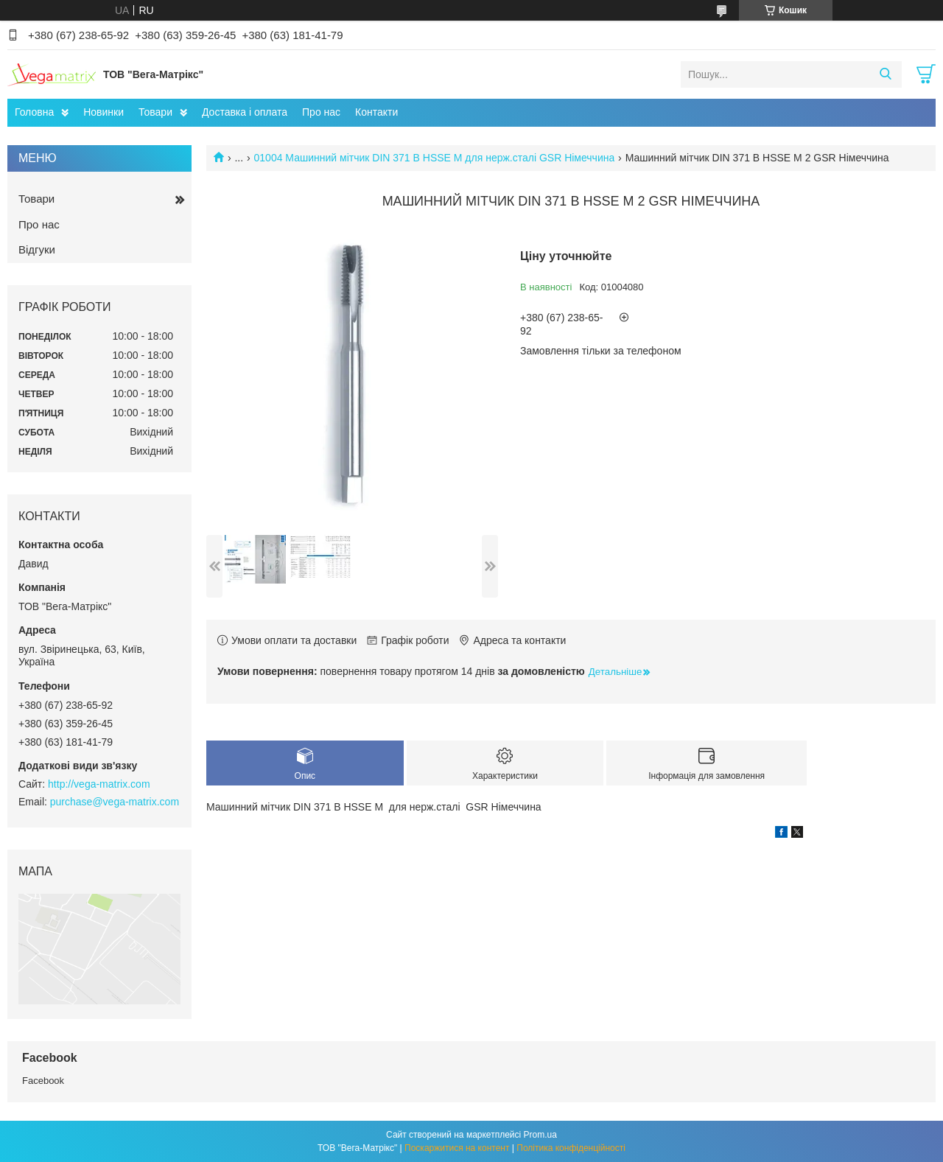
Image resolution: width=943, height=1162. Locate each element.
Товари (155, 112)
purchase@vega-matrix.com (114, 802)
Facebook (43, 1080)
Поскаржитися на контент (456, 1148)
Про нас (321, 112)
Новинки (103, 112)
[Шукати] (885, 74)
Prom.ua (540, 1135)
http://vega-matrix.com (99, 784)
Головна (34, 112)
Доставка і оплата (244, 112)
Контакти (376, 112)
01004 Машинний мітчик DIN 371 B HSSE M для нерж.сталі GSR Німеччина (434, 158)
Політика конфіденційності (570, 1148)
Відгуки (36, 249)
